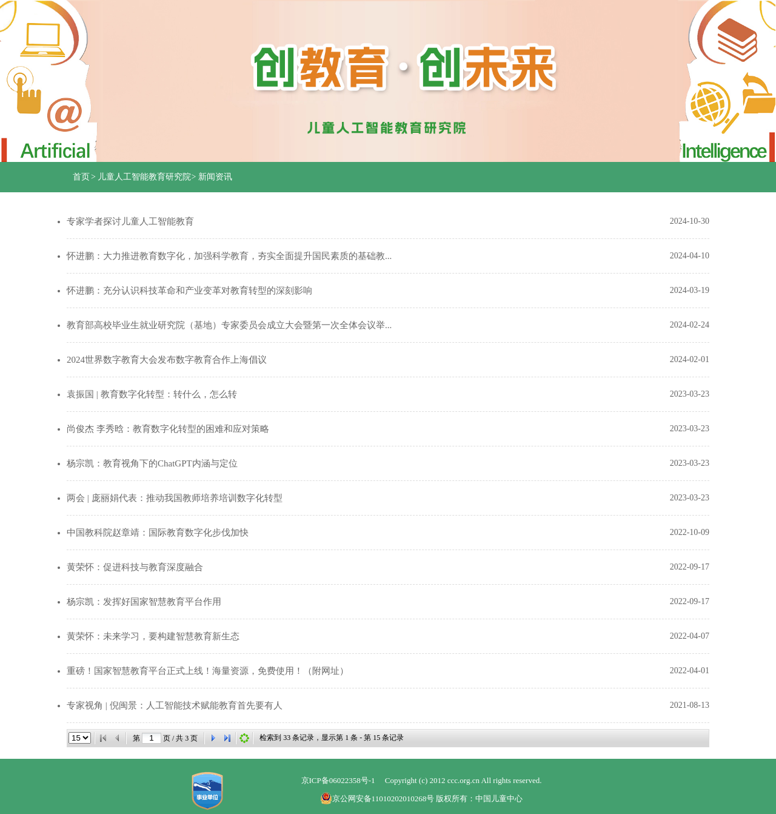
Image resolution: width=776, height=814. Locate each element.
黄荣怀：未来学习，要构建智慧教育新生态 (153, 636)
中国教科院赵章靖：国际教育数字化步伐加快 (158, 532)
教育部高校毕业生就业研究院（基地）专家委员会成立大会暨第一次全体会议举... (229, 325)
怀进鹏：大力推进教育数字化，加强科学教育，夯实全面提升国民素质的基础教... (229, 256)
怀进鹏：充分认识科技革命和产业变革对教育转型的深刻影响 (189, 290)
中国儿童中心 (499, 798)
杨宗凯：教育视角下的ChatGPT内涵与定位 (152, 463)
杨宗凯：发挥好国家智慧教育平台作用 (144, 602)
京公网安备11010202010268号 (378, 798)
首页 (81, 176)
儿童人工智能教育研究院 (144, 176)
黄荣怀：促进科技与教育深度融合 (135, 567)
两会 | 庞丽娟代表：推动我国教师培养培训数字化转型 (175, 498)
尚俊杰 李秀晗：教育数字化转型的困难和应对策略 (168, 429)
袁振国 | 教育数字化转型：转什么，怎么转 (152, 394)
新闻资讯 (215, 176)
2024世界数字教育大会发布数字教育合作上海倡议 (167, 360)
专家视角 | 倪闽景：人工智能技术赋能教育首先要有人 (175, 705)
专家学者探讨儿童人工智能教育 (130, 221)
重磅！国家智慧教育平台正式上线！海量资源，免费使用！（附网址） (208, 671)
